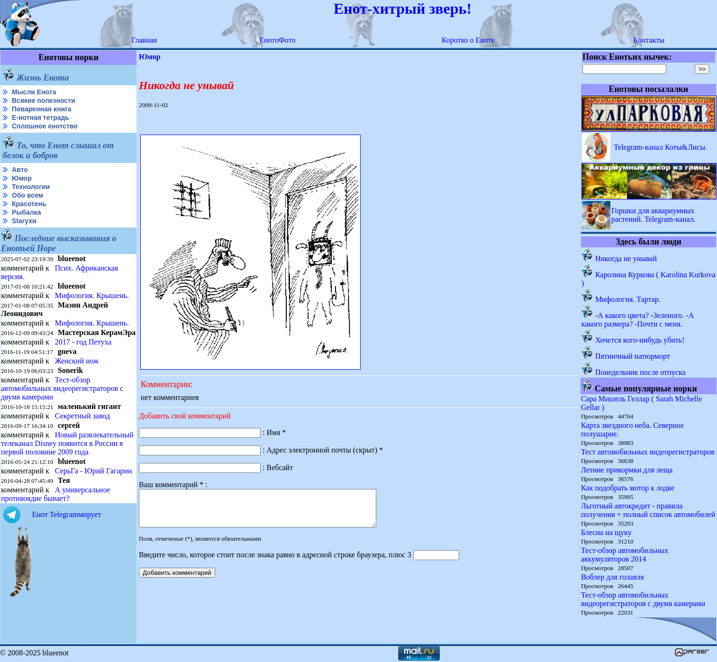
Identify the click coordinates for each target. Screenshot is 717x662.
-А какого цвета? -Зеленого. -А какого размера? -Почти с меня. (637, 319)
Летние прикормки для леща (626, 470)
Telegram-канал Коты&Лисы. (660, 147)
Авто (20, 169)
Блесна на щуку (606, 532)
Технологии (31, 186)
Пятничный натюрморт (632, 356)
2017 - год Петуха (83, 342)
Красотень (29, 204)
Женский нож (77, 361)
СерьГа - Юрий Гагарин (93, 471)
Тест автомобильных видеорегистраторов (648, 452)
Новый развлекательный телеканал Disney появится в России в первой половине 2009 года (67, 443)
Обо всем (27, 195)
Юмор (22, 178)
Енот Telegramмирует (66, 514)
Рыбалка (26, 212)
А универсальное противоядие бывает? (55, 494)
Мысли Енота (34, 92)
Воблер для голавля (612, 577)
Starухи (24, 221)
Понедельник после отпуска (640, 372)
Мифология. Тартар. (628, 299)
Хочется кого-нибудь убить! (640, 340)
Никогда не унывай (626, 258)
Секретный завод (82, 416)
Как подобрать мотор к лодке (627, 488)
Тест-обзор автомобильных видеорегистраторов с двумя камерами (62, 388)
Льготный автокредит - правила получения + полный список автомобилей (648, 510)
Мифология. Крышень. (92, 295)
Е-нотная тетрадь (40, 117)
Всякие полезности (43, 100)
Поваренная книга (42, 109)
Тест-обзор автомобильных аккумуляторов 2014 (625, 554)
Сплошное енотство (45, 126)
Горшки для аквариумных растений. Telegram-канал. (653, 215)
